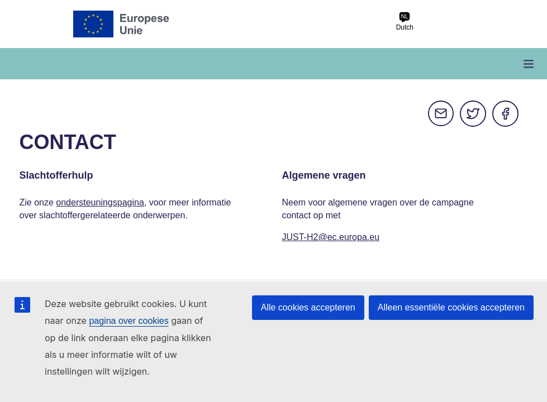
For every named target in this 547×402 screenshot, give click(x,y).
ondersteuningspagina (100, 202)
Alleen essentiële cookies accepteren (451, 307)
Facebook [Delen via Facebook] (505, 113)
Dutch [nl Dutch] (404, 21)
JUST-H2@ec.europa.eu (331, 237)
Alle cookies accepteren (308, 307)
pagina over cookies (128, 321)
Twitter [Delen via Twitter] (473, 113)
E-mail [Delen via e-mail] (440, 113)
